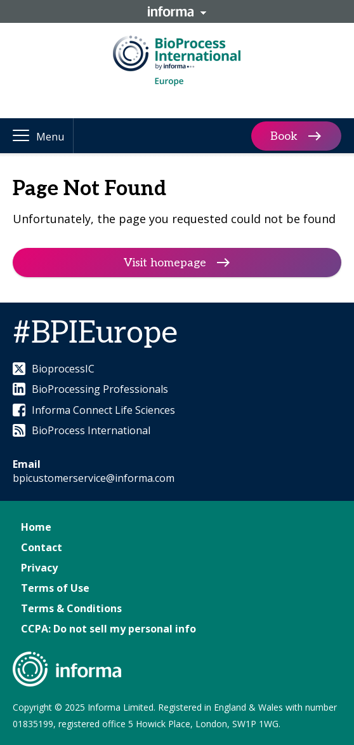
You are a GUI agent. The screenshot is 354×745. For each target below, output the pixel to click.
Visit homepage (165, 263)
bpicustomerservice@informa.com (93, 478)
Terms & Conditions (71, 608)
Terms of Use (55, 588)
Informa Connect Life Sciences (94, 410)
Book (284, 135)
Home (36, 527)
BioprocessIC (54, 369)
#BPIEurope (95, 333)
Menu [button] (50, 137)
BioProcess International (81, 430)
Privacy (39, 568)
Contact (41, 547)
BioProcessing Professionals (90, 389)
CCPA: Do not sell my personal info (108, 629)
